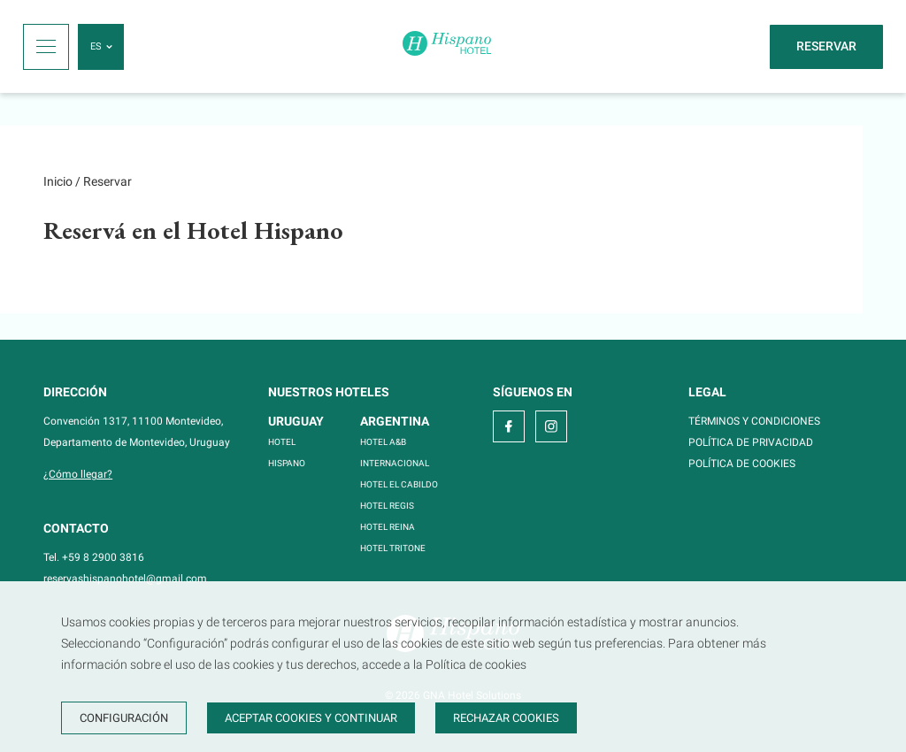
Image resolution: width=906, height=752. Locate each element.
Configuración (124, 718)
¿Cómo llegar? (77, 474)
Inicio (58, 181)
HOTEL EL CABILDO (399, 484)
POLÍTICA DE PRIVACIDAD (750, 442)
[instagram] (551, 426)
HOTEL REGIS (387, 505)
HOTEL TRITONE (393, 548)
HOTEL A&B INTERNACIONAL (394, 452)
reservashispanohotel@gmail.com (125, 578)
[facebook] (509, 426)
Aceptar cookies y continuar (311, 718)
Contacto (76, 528)
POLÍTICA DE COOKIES (741, 463)
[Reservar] (826, 47)
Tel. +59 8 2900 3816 (93, 557)
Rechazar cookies (506, 718)
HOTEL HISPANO (286, 452)
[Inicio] (447, 46)
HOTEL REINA (387, 527)
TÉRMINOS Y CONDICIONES (754, 421)
